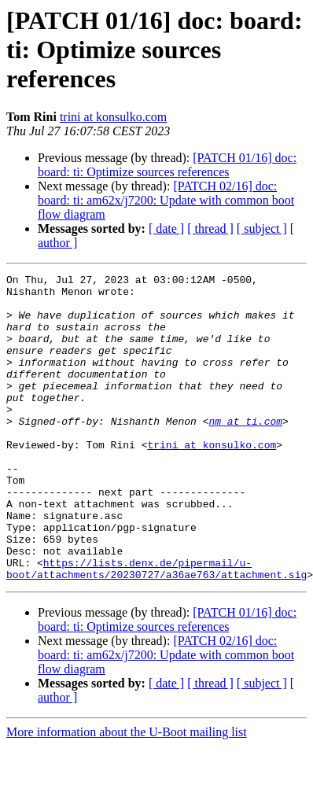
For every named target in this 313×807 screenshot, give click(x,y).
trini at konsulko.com (113, 116)
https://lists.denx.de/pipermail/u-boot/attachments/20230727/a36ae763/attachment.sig (156, 628)
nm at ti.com (245, 451)
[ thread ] (210, 228)
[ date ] (166, 228)
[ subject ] (262, 228)
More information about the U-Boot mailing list (126, 793)
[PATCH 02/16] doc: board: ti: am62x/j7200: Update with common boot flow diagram (166, 200)
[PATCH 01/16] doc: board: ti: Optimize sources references (167, 165)
